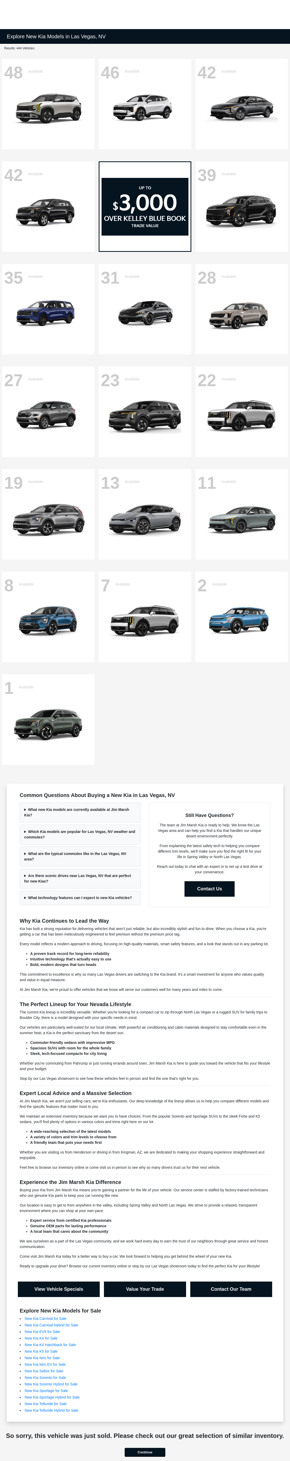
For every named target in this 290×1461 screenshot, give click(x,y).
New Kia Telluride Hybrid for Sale (51, 1410)
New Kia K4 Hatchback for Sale (50, 1345)
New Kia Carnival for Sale (46, 1318)
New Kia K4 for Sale (41, 1338)
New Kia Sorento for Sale (45, 1377)
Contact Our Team (231, 1289)
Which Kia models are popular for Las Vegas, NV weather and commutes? (79, 834)
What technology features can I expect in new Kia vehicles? (80, 898)
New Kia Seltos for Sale (44, 1371)
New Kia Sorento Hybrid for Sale (51, 1384)
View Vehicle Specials (58, 1289)
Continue (145, 1452)
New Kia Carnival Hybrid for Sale (51, 1325)
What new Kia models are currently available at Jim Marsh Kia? (76, 812)
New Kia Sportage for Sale (46, 1391)
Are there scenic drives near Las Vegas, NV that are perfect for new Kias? (77, 878)
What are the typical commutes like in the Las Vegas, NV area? (75, 856)
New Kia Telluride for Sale (46, 1404)
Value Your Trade (145, 1289)
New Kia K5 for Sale (41, 1351)
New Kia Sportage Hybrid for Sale (52, 1397)
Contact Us (209, 888)
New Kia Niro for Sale (42, 1358)
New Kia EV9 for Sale (42, 1332)
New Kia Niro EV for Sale (45, 1364)
